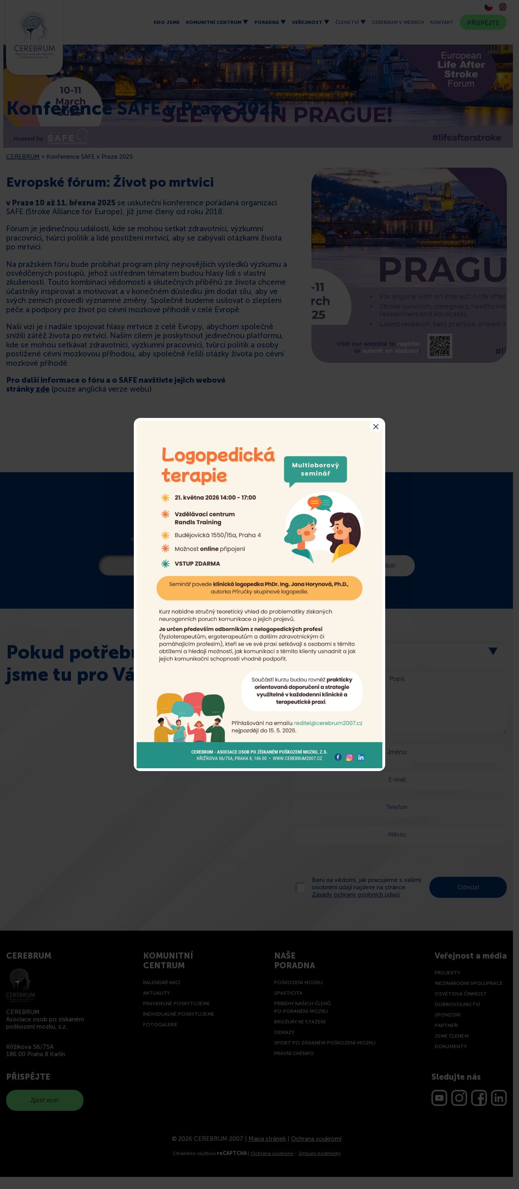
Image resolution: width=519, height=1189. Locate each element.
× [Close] (376, 426)
